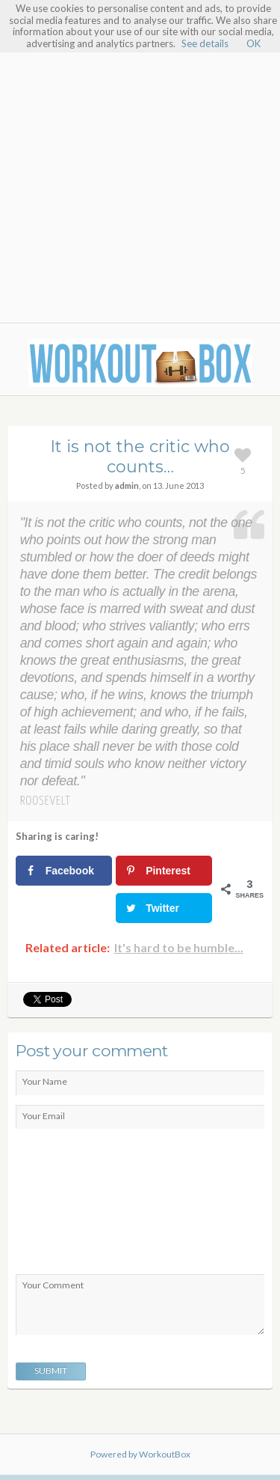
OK (253, 43)
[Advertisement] (140, 172)
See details (204, 43)
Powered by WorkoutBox (140, 1454)
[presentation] (77, 1205)
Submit (50, 1370)
